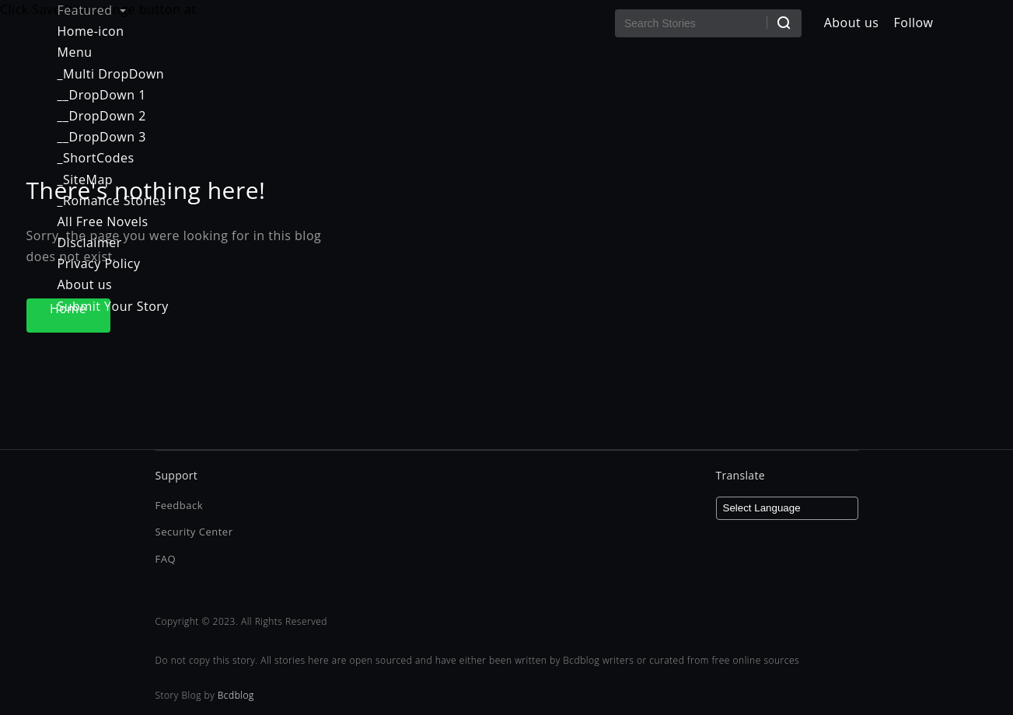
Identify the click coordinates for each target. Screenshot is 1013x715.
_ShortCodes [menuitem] (96, 157)
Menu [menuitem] (75, 52)
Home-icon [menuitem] (91, 31)
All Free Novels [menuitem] (103, 221)
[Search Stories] (708, 23)
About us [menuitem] (85, 284)
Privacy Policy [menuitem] (99, 263)
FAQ (165, 559)
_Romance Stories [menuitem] (112, 200)
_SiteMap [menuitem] (86, 179)
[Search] (783, 22)
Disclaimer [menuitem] (90, 242)
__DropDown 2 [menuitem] (102, 115)
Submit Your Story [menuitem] (113, 306)
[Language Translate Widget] (787, 508)
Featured (92, 10)
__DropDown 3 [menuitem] (102, 136)
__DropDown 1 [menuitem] (102, 94)
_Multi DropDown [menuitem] (111, 73)
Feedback (179, 505)
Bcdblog (236, 695)
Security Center (194, 532)
